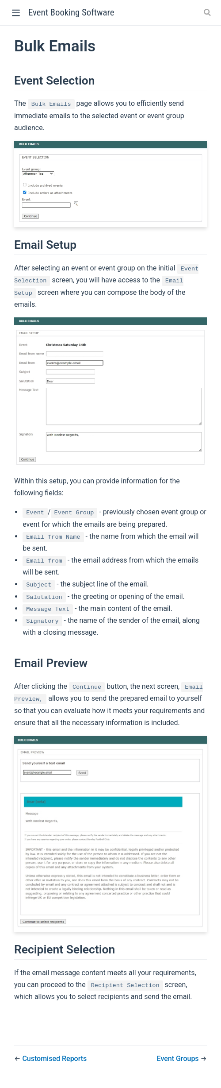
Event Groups (179, 1058)
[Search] (208, 12)
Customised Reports (54, 1058)
